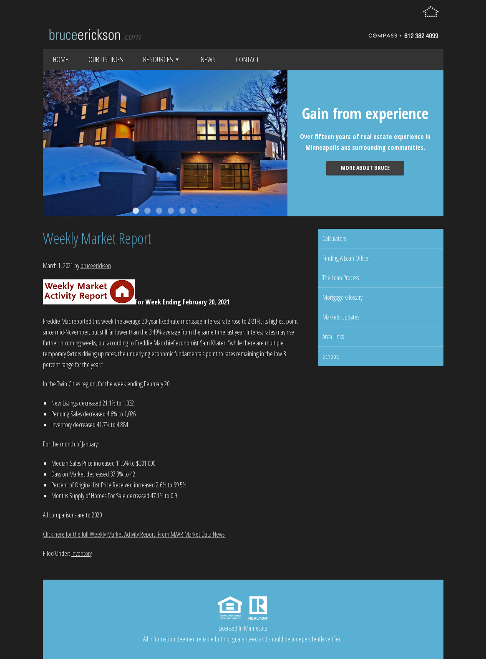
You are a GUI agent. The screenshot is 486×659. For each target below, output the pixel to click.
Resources (162, 59)
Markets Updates (340, 317)
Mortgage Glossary (342, 297)
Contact (247, 59)
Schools (330, 356)
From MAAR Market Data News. (191, 534)
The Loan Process (340, 277)
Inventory (81, 553)
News (208, 59)
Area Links (333, 336)
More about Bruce (365, 168)
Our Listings (105, 59)
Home (60, 59)
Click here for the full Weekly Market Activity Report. (99, 534)
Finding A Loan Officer (346, 258)
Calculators (334, 238)
